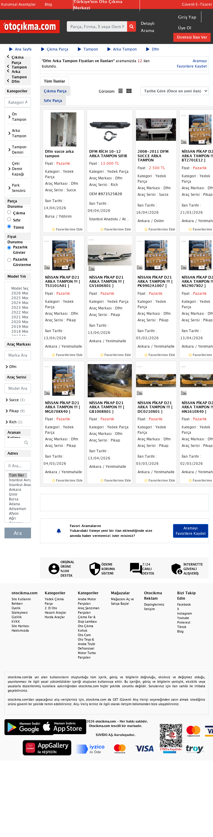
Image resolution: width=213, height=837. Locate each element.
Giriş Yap (187, 16)
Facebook (184, 604)
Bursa (17, 499)
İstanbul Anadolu (17, 484)
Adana (17, 504)
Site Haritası (20, 626)
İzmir (17, 494)
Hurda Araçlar (55, 617)
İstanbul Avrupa (17, 480)
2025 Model (18, 298)
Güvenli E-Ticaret (197, 4)
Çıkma (19, 213)
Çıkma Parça (54, 49)
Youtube (183, 618)
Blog (48, 4)
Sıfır (17, 220)
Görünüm (107, 91)
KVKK (16, 621)
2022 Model (18, 312)
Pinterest (183, 622)
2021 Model (18, 317)
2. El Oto (51, 608)
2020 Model (18, 322)
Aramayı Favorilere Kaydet (191, 531)
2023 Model (18, 307)
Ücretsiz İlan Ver (192, 37)
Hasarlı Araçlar (55, 612)
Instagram (184, 613)
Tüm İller (17, 475)
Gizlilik (17, 617)
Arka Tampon (122, 49)
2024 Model (18, 302)
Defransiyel (86, 648)
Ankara (17, 489)
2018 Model (18, 331)
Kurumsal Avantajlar (18, 4)
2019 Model (18, 326)
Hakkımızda (20, 630)
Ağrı (17, 518)
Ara (18, 533)
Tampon (88, 49)
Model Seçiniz (18, 288)
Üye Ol (184, 27)
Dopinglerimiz (154, 604)
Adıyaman (17, 508)
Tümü (18, 227)
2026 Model (18, 293)
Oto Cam (84, 635)
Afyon (17, 513)
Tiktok (181, 627)
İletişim (149, 609)
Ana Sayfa (20, 49)
